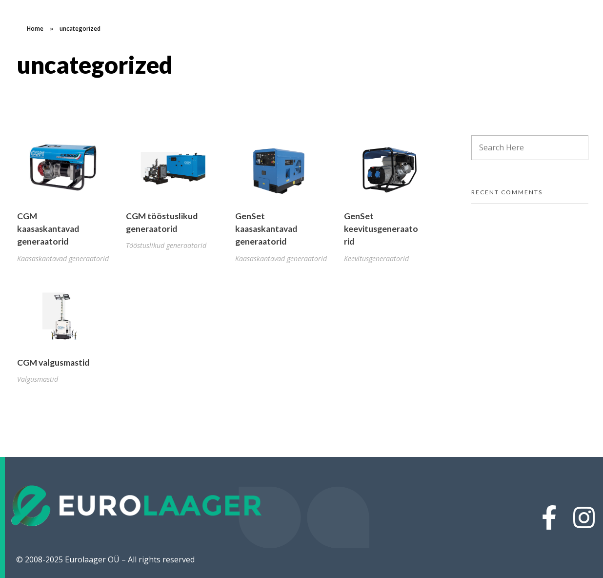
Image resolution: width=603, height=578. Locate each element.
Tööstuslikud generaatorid (166, 245)
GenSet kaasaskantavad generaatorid (266, 229)
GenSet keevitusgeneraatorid (381, 229)
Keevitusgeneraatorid (376, 258)
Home (35, 28)
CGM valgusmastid (53, 362)
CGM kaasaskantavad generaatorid (48, 229)
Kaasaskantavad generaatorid (63, 258)
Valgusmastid (37, 379)
